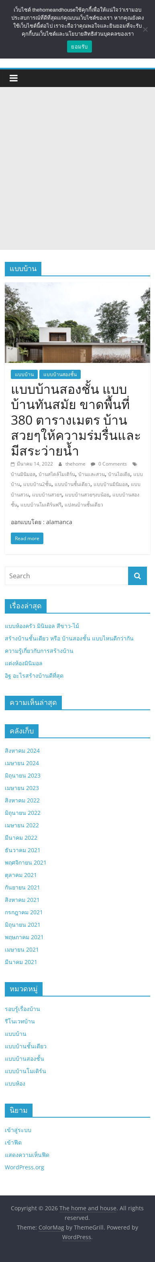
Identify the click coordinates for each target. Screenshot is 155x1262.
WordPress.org (24, 1167)
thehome (76, 463)
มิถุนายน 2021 (23, 924)
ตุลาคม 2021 (21, 875)
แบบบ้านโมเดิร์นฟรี (40, 504)
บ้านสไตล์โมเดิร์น (57, 474)
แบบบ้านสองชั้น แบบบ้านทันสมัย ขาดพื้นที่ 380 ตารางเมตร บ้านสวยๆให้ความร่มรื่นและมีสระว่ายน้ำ (76, 419)
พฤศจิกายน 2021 (26, 862)
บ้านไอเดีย (119, 474)
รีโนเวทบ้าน (20, 1021)
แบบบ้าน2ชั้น (37, 484)
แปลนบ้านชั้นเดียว (84, 504)
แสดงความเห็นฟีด (27, 1155)
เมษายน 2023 (22, 788)
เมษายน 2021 (22, 949)
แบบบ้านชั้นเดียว (72, 484)
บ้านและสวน (91, 474)
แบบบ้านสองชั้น (60, 374)
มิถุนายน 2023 (23, 775)
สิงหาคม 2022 (22, 800)
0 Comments (109, 463)
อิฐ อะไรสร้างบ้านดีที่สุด (34, 675)
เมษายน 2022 (22, 825)
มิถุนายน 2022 (23, 812)
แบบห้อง (15, 1083)
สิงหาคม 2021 (22, 899)
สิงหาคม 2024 (22, 750)
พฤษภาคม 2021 (24, 937)
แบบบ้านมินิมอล (111, 484)
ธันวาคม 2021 (23, 850)
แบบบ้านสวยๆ (47, 494)
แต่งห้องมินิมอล (24, 663)
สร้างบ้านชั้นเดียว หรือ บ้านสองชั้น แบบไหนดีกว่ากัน (69, 638)
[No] (145, 29)
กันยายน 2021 (22, 887)
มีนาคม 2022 (21, 837)
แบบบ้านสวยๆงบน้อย (87, 494)
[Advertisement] (77, 168)
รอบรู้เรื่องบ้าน (22, 1009)
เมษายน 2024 (22, 763)
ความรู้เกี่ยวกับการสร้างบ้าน (39, 650)
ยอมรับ (79, 47)
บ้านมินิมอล (23, 474)
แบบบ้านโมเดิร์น (25, 1071)
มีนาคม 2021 (21, 962)
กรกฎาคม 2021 (24, 912)
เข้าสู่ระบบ (18, 1130)
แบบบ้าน (24, 374)
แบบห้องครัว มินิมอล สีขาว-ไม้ (42, 626)
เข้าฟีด (13, 1142)
